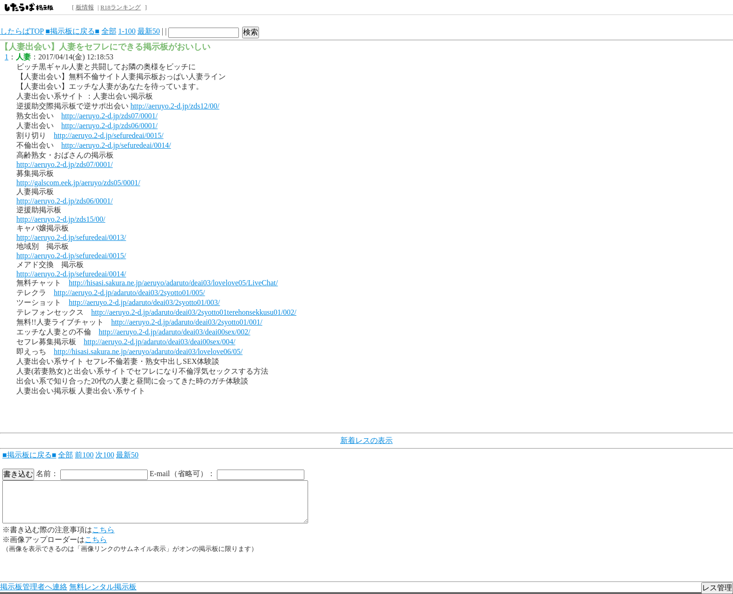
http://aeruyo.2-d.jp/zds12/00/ (174, 106)
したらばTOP (21, 31)
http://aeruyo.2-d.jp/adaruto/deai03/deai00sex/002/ (174, 332)
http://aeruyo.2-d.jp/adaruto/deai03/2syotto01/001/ (187, 322)
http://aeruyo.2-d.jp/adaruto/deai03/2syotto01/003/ (144, 302)
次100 (104, 455)
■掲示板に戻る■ (72, 31)
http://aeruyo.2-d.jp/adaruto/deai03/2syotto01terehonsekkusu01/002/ (193, 312)
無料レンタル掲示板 (103, 587)
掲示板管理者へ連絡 (33, 587)
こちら (103, 530)
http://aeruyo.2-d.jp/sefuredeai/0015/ (109, 135)
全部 (108, 31)
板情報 (85, 7)
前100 (84, 455)
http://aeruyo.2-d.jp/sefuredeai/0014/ (116, 145)
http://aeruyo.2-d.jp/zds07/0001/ (109, 116)
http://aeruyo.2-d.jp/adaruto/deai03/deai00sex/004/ (159, 342)
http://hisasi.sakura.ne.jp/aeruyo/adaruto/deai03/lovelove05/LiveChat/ (173, 283)
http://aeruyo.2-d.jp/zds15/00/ (60, 219)
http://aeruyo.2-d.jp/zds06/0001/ (109, 126)
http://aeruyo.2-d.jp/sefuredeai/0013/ (71, 237)
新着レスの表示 (366, 440)
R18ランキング (121, 7)
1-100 (127, 31)
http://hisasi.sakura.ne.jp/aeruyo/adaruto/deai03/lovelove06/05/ (148, 351)
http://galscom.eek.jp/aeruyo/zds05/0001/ (78, 183)
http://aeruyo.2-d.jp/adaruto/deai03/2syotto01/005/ (129, 293)
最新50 (148, 31)
